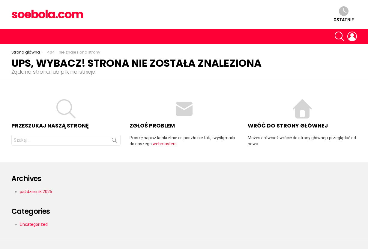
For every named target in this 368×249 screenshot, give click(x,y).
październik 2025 (36, 191)
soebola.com (47, 14)
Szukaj (114, 141)
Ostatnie (344, 14)
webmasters (165, 143)
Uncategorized (34, 224)
